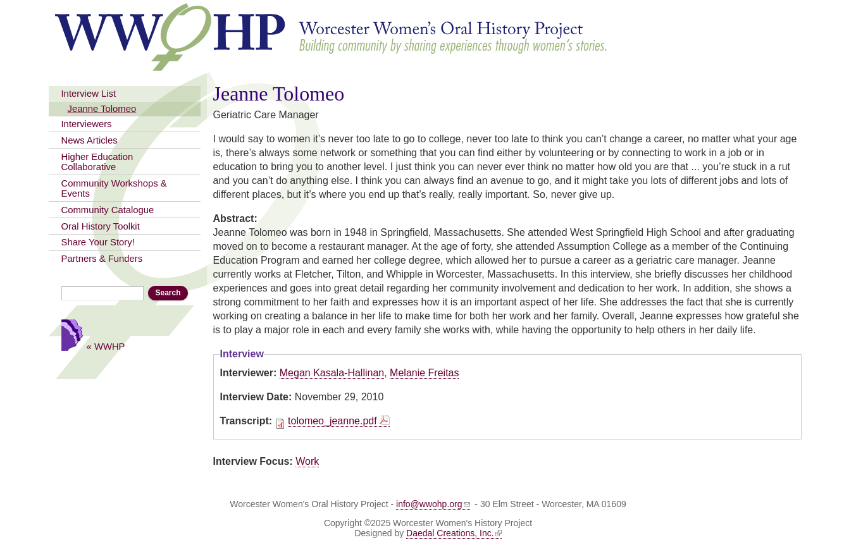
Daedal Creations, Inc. (454, 533)
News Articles (89, 140)
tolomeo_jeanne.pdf (332, 420)
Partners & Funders (102, 259)
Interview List (88, 94)
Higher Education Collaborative (97, 162)
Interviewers (86, 124)
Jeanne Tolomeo (102, 109)
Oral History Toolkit (100, 226)
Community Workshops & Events (114, 188)
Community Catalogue (107, 210)
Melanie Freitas (424, 372)
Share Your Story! (98, 242)
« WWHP (106, 346)
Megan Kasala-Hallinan (332, 372)
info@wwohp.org (433, 504)
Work (307, 461)
